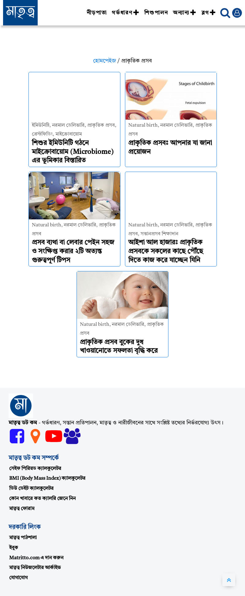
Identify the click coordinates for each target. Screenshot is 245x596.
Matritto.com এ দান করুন (36, 558)
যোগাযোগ (18, 578)
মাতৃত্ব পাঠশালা (23, 537)
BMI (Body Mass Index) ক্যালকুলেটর (47, 478)
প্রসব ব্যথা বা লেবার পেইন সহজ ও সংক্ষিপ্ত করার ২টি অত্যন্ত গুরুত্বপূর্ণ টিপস (73, 251)
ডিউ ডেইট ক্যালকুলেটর (31, 488)
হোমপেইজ (104, 61)
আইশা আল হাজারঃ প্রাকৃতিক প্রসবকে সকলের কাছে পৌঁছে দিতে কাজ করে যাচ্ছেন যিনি (165, 251)
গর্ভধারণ (125, 13)
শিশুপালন (156, 13)
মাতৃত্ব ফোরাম (21, 508)
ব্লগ (209, 13)
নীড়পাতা (97, 13)
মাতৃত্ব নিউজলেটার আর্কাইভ (35, 567)
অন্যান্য (184, 13)
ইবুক (13, 548)
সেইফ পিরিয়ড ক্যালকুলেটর (35, 468)
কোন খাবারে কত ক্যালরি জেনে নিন (42, 498)
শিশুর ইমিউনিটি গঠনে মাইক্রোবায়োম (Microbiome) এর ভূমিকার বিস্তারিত (73, 152)
